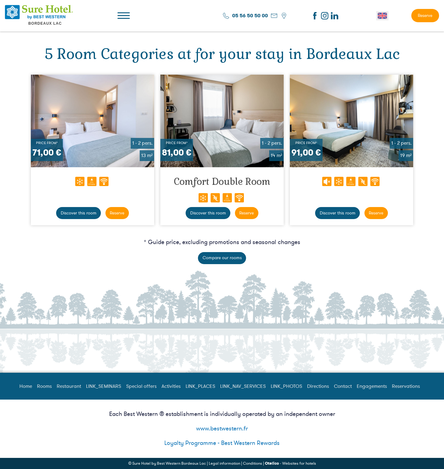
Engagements (372, 386)
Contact (343, 386)
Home (25, 386)
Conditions (252, 463)
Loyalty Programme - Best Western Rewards (222, 443)
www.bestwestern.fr (222, 429)
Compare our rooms (222, 258)
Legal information (224, 463)
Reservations (406, 386)
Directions (318, 386)
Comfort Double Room (222, 182)
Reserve (425, 16)
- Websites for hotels (290, 463)
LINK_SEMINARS (103, 386)
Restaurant (69, 386)
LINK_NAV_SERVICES (243, 386)
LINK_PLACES (200, 386)
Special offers (141, 386)
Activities (171, 386)
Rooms (44, 386)
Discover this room (79, 213)
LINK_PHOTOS (286, 386)
